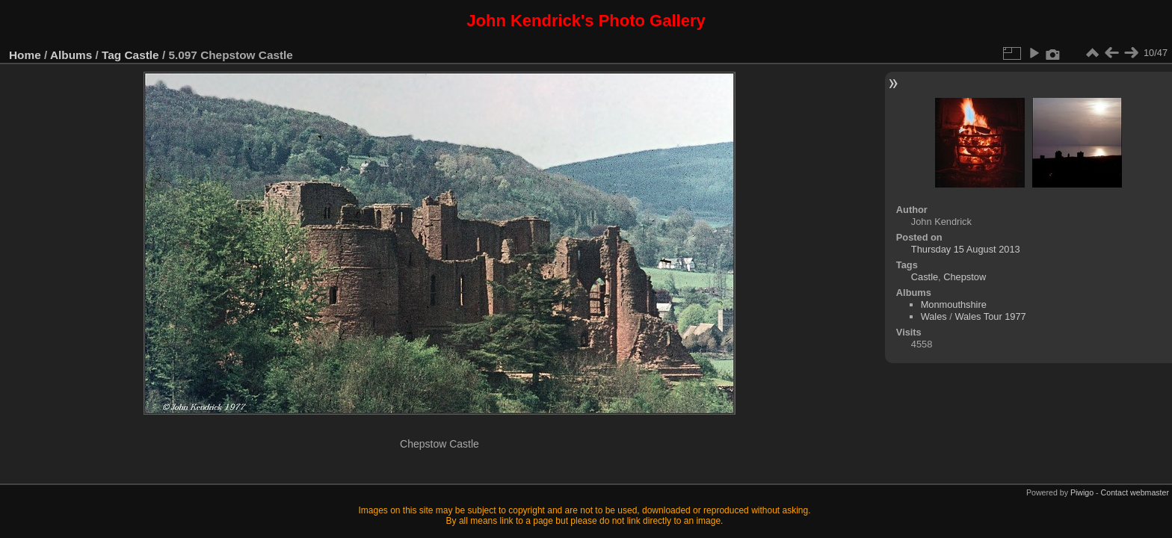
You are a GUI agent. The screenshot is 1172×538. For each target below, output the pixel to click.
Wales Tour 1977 (990, 316)
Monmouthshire (954, 304)
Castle (142, 55)
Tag (111, 55)
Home (25, 55)
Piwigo (1082, 492)
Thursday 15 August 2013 (965, 249)
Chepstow (964, 276)
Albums (71, 55)
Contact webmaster (1135, 492)
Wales (934, 316)
